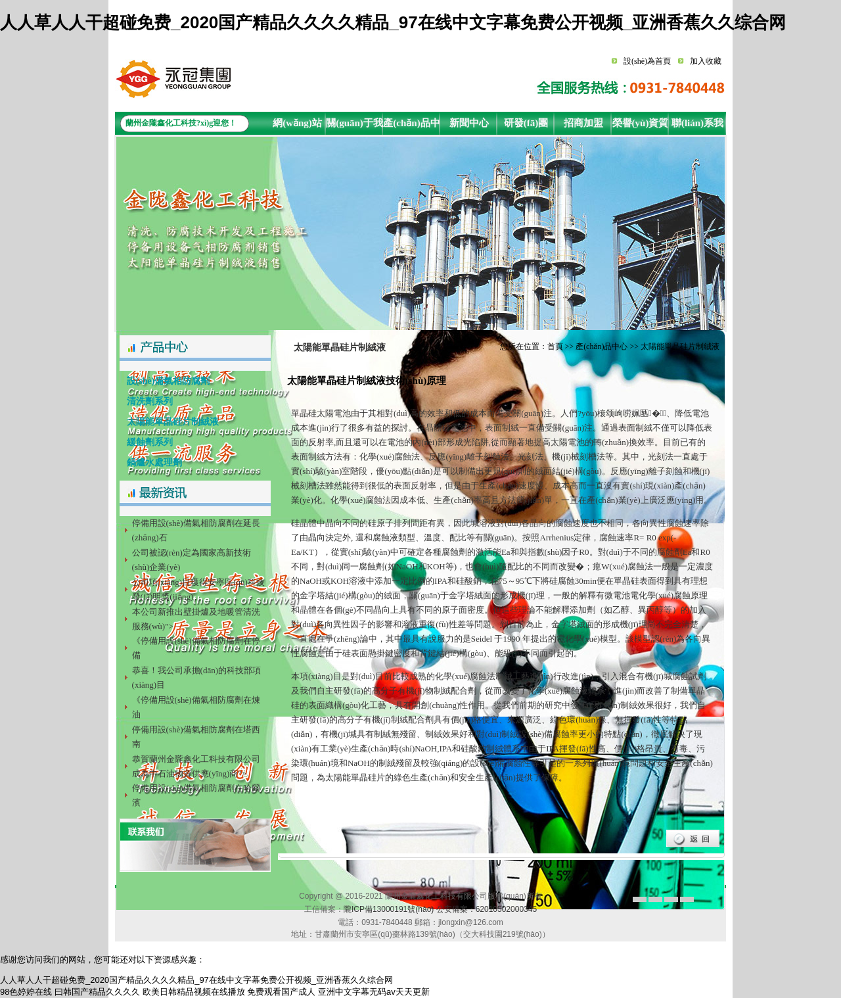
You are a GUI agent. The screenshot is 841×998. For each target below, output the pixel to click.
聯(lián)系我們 (697, 126)
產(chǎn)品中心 (411, 126)
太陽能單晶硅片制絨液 (169, 422)
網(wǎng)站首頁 (297, 126)
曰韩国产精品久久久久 (97, 992)
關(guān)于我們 (354, 126)
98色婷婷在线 (26, 992)
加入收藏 (705, 61)
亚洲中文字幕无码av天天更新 (374, 992)
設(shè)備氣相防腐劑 (165, 381)
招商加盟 (583, 123)
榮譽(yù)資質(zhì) (640, 126)
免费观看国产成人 (281, 992)
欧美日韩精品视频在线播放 (194, 992)
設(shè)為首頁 (647, 61)
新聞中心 (469, 123)
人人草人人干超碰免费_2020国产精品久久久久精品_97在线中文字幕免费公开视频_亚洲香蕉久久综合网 (393, 22)
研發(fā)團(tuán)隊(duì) (526, 126)
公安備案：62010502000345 (486, 909)
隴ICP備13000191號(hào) (389, 909)
